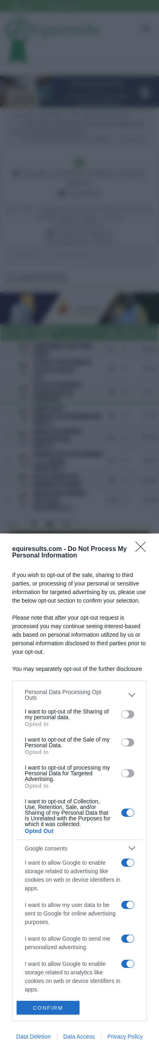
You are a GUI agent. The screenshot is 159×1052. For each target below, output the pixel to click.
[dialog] (79, 793)
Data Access (79, 1036)
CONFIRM (48, 1008)
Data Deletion (33, 1036)
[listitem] (79, 695)
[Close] (143, 549)
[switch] (127, 714)
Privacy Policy (125, 1036)
